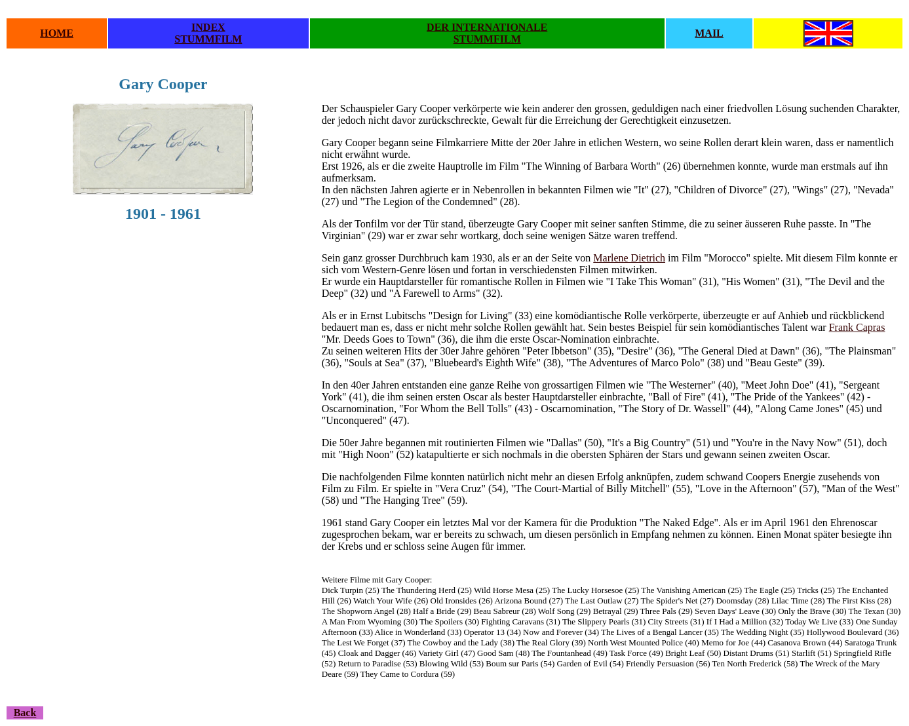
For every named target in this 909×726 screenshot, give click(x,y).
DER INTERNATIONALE (487, 27)
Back (25, 712)
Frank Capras (857, 327)
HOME (56, 33)
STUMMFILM (208, 39)
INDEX (208, 27)
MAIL (709, 33)
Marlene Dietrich (629, 257)
